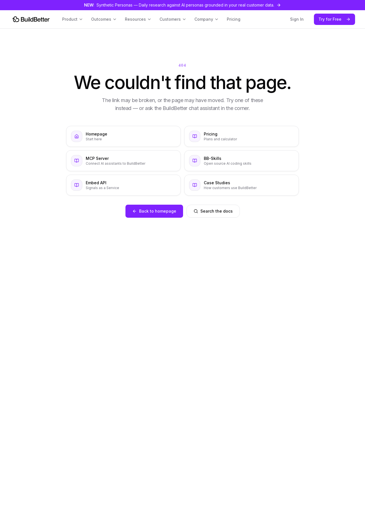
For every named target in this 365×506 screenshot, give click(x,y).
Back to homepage (154, 211)
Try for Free (334, 19)
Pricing (233, 19)
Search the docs (213, 211)
